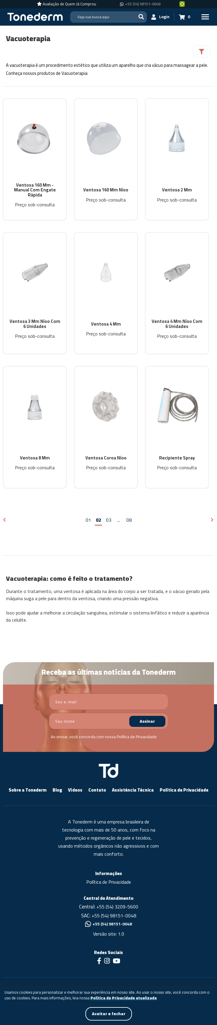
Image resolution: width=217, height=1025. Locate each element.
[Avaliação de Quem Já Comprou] (66, 4)
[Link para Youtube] (116, 962)
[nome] (108, 721)
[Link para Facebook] (99, 962)
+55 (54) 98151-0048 (114, 915)
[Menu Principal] (205, 17)
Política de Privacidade (137, 737)
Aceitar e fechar (108, 1014)
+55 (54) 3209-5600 (117, 907)
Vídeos (75, 790)
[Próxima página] (212, 520)
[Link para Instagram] (107, 962)
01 (88, 520)
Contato (97, 790)
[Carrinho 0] (184, 17)
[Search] (108, 17)
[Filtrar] (201, 52)
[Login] (160, 17)
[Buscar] (141, 17)
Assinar (147, 722)
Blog (57, 790)
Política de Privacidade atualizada (123, 998)
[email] (108, 702)
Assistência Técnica (133, 790)
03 (108, 520)
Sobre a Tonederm (28, 790)
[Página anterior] (4, 520)
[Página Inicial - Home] (35, 16)
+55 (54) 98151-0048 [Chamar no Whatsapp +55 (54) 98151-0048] (142, 4)
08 (129, 520)
